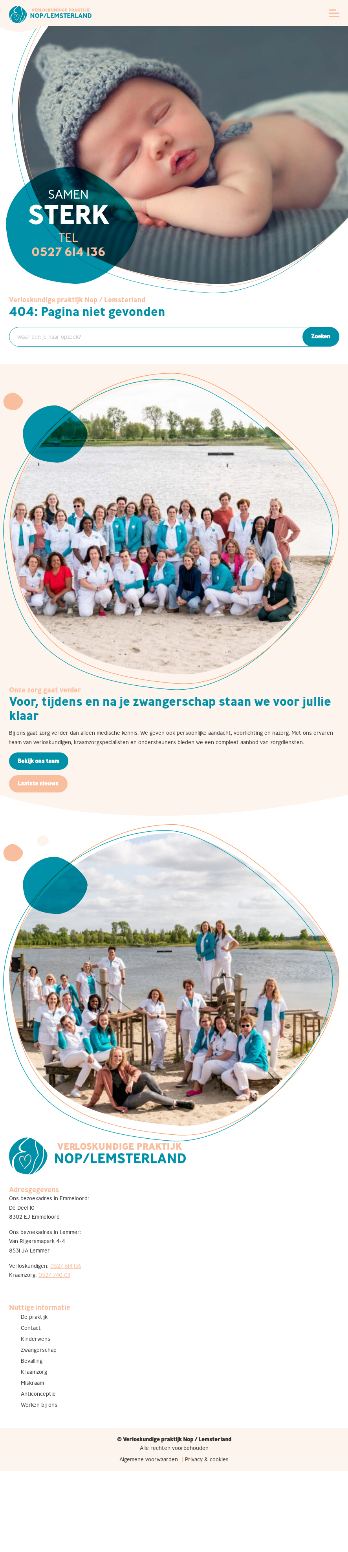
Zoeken (320, 336)
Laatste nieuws (38, 783)
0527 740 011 (54, 1274)
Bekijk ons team (38, 761)
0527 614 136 (65, 1265)
